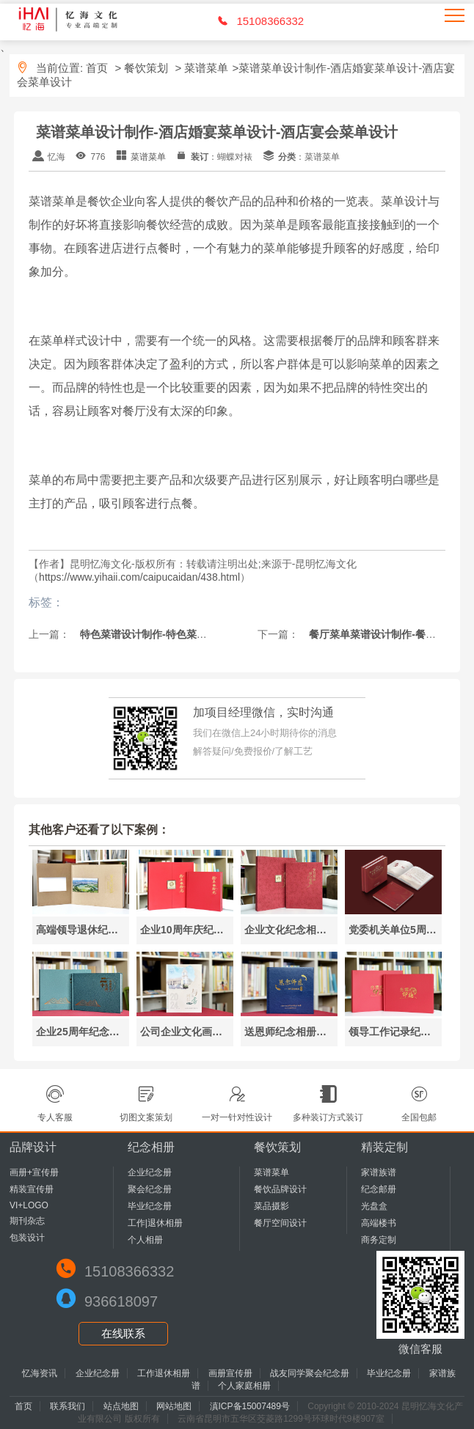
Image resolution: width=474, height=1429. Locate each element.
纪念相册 (151, 1147)
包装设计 (27, 1238)
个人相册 (145, 1240)
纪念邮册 (378, 1189)
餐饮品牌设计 (280, 1189)
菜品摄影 (271, 1206)
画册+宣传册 (34, 1172)
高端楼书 (378, 1223)
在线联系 (123, 1333)
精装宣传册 (32, 1189)
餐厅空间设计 (280, 1223)
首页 (97, 68)
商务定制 (378, 1240)
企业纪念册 (150, 1172)
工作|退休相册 (155, 1223)
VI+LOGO (29, 1205)
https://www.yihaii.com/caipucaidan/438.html (139, 577)
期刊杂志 (27, 1221)
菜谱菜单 (206, 68)
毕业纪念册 (150, 1206)
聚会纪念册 (150, 1189)
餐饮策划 (146, 68)
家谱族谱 (378, 1172)
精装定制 (384, 1147)
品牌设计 (33, 1147)
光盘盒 (374, 1206)
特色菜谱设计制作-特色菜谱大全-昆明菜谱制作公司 (195, 634)
